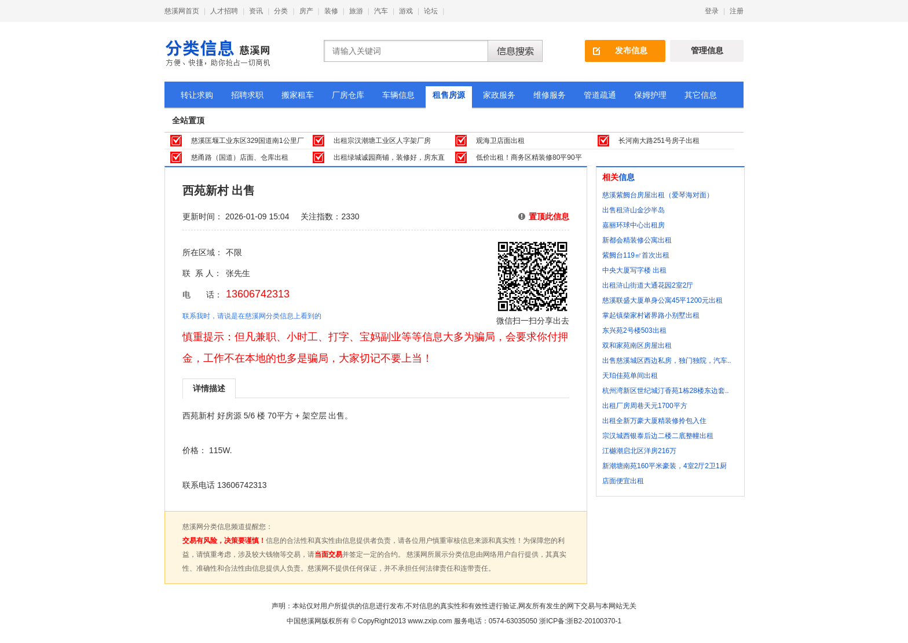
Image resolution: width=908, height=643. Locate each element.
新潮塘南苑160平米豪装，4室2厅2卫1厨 (664, 466)
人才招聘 (224, 11)
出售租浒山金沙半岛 (633, 210)
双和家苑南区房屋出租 (637, 345)
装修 (331, 11)
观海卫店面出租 (500, 141)
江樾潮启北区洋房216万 (639, 451)
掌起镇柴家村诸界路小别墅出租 (651, 315)
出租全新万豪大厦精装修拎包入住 (654, 421)
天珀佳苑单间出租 (630, 376)
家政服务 (499, 95)
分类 (281, 11)
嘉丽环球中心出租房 (633, 225)
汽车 (381, 11)
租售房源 (449, 95)
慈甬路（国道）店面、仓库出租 (239, 157)
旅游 (356, 11)
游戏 (406, 11)
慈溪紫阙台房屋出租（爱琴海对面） (657, 195)
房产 (306, 11)
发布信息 (631, 50)
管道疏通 (600, 95)
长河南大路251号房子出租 (659, 141)
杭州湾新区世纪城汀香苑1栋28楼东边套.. (665, 391)
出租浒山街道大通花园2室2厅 (647, 285)
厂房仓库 (348, 95)
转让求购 (197, 95)
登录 (712, 11)
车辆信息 (398, 95)
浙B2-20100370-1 (593, 621)
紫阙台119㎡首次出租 (635, 255)
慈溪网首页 (181, 11)
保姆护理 (650, 95)
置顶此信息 (549, 216)
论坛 (431, 11)
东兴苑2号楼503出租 (634, 330)
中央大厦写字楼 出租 (634, 270)
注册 (737, 11)
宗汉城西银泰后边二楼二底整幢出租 (657, 436)
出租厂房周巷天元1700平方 (644, 406)
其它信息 (700, 95)
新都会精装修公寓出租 (637, 240)
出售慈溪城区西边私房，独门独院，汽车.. (666, 361)
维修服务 (549, 95)
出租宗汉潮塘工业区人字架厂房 (382, 141)
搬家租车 (297, 95)
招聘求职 (247, 95)
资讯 (256, 11)
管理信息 (707, 50)
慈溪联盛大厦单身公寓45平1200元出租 (662, 300)
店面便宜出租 (623, 481)
